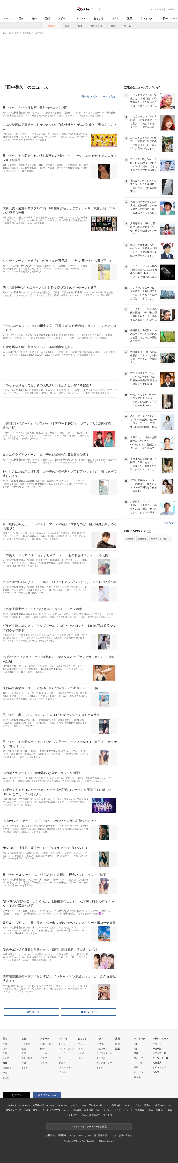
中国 (5, 1073)
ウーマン (107, 1110)
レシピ (117, 1110)
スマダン (101, 1044)
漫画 (129, 18)
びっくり (82, 1044)
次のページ (89, 1011)
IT (60, 1058)
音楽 (80, 26)
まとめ (127, 26)
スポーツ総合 (47, 1044)
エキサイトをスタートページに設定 (89, 1126)
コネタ (81, 1048)
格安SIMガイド (13, 1110)
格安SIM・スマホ (163, 1105)
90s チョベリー (104, 1062)
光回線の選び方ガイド (44, 1105)
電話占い (148, 1105)
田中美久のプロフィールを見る (99, 96)
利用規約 (61, 1135)
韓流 (113, 26)
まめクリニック (78, 1105)
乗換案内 (139, 1110)
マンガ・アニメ (67, 1048)
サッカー (44, 1053)
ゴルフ (43, 1058)
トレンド (80, 18)
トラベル (101, 1058)
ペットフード (72, 1114)
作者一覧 (157, 1048)
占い (98, 1110)
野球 (42, 1048)
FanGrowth (62, 1105)
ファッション (65, 1067)
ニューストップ (155, 9)
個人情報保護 (100, 1135)
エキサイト (171, 9)
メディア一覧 (159, 1053)
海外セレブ (97, 26)
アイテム (127, 1105)
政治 (5, 1053)
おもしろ (98, 18)
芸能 (47, 18)
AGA (84, 1114)
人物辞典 (157, 1062)
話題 (117, 1048)
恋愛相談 (88, 1110)
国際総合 (7, 1068)
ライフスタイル (104, 1053)
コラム (115, 18)
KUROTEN (24, 1105)
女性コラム (102, 1048)
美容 (170, 1110)
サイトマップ (159, 1067)
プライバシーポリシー (80, 1135)
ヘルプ (156, 1072)
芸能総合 (52, 26)
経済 (5, 1048)
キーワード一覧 (160, 1058)
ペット (81, 1058)
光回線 (27, 1110)
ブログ (138, 1105)
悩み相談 (77, 1110)
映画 (67, 26)
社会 (5, 1044)
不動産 (150, 1110)
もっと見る (168, 522)
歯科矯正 (160, 1110)
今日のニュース (169, 18)
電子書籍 (107, 1114)
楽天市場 (142, 538)
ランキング (146, 18)
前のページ (31, 1011)
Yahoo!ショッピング (161, 538)
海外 (34, 18)
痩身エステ (94, 1114)
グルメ (62, 1062)
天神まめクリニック (99, 1105)
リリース (157, 1044)
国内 (21, 18)
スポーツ (63, 18)
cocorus (66, 1110)
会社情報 (50, 1135)
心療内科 (116, 1105)
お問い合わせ (125, 1135)
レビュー (63, 1044)
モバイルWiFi (53, 1110)
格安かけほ (38, 1110)
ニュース (5, 18)
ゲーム (62, 1053)
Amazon (129, 538)
